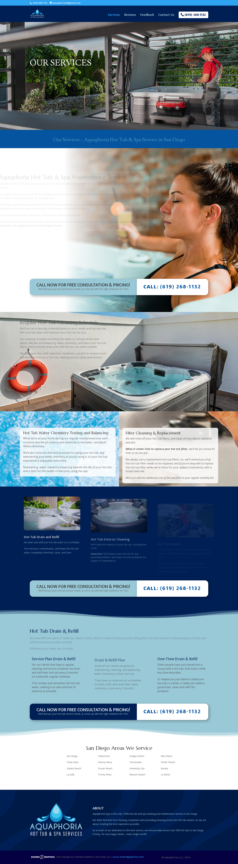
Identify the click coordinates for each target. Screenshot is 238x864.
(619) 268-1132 (39, 2)
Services (114, 16)
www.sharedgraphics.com (128, 856)
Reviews (130, 16)
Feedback (147, 16)
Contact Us (166, 16)
